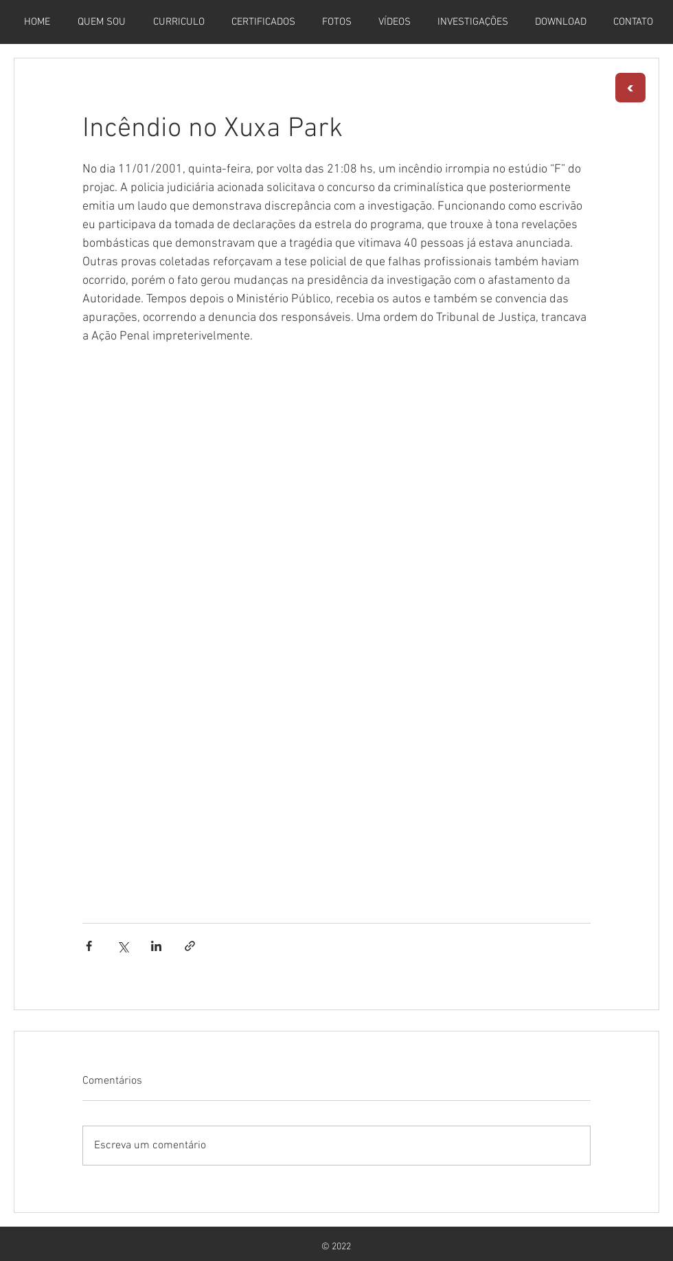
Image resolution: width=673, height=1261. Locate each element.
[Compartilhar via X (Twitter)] (122, 945)
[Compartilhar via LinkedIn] (156, 945)
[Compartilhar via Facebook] (88, 945)
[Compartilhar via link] (189, 945)
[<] (630, 87)
